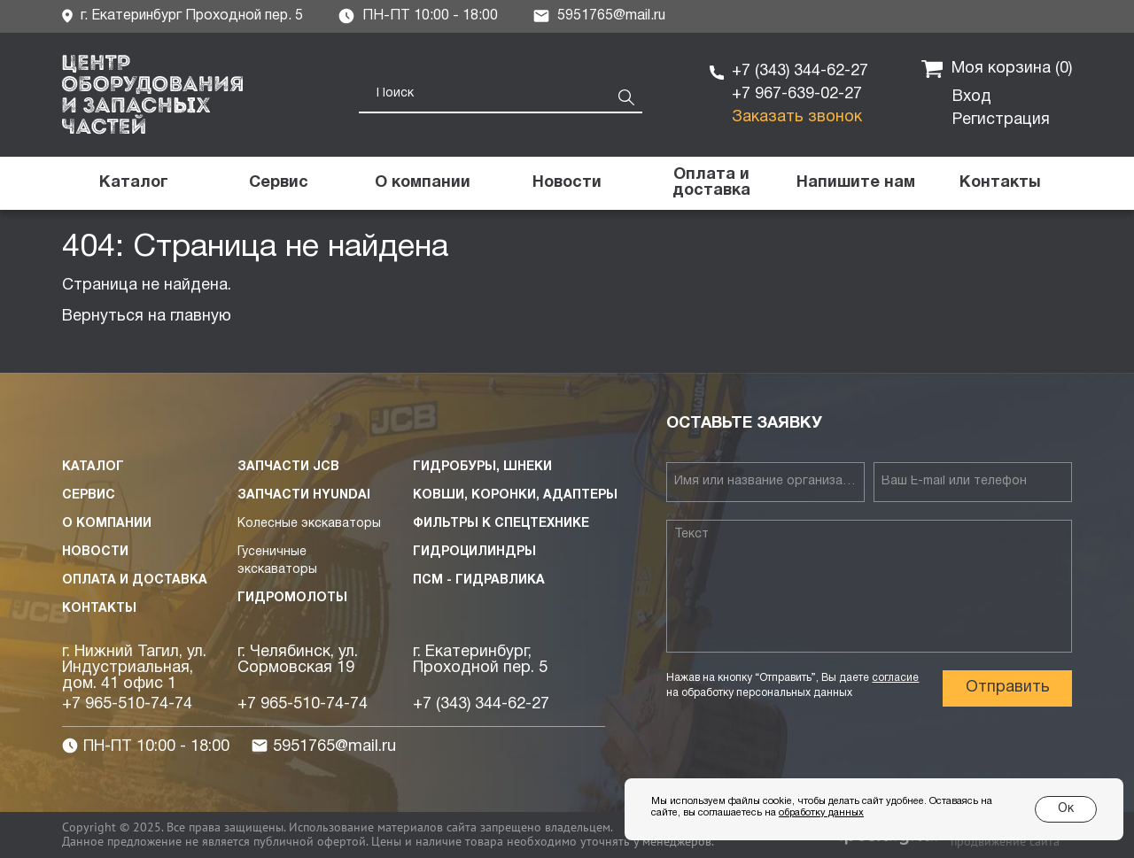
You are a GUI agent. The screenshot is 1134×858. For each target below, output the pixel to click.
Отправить (1008, 687)
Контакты (99, 609)
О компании (106, 523)
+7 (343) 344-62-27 (800, 71)
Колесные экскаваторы (309, 523)
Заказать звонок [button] (797, 117)
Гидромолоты (292, 598)
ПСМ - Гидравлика (479, 580)
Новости (95, 552)
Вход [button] (971, 96)
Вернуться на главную (146, 316)
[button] (855, 183)
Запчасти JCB (288, 467)
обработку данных (821, 812)
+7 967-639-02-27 (797, 94)
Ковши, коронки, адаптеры (515, 495)
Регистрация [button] (1001, 120)
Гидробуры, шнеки (482, 467)
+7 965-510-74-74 (127, 704)
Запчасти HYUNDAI (303, 495)
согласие (895, 678)
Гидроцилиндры (474, 552)
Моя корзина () (996, 69)
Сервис (88, 495)
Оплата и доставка (134, 580)
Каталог (93, 467)
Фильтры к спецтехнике (501, 523)
